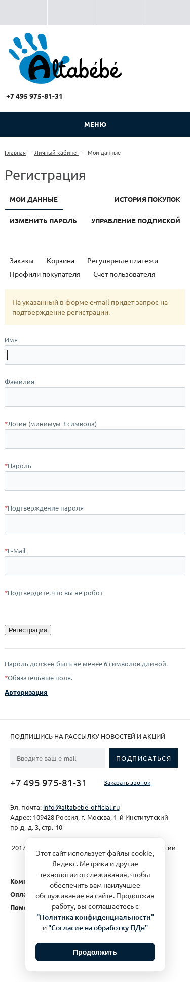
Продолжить (95, 952)
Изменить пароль (43, 220)
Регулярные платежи (122, 260)
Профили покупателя (45, 273)
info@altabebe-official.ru (81, 807)
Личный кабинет (56, 152)
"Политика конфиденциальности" (95, 917)
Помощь (23, 907)
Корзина (60, 260)
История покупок (147, 199)
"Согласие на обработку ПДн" (98, 927)
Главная (15, 152)
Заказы (22, 260)
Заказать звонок (127, 782)
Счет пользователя (124, 273)
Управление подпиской (135, 220)
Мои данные (34, 199)
